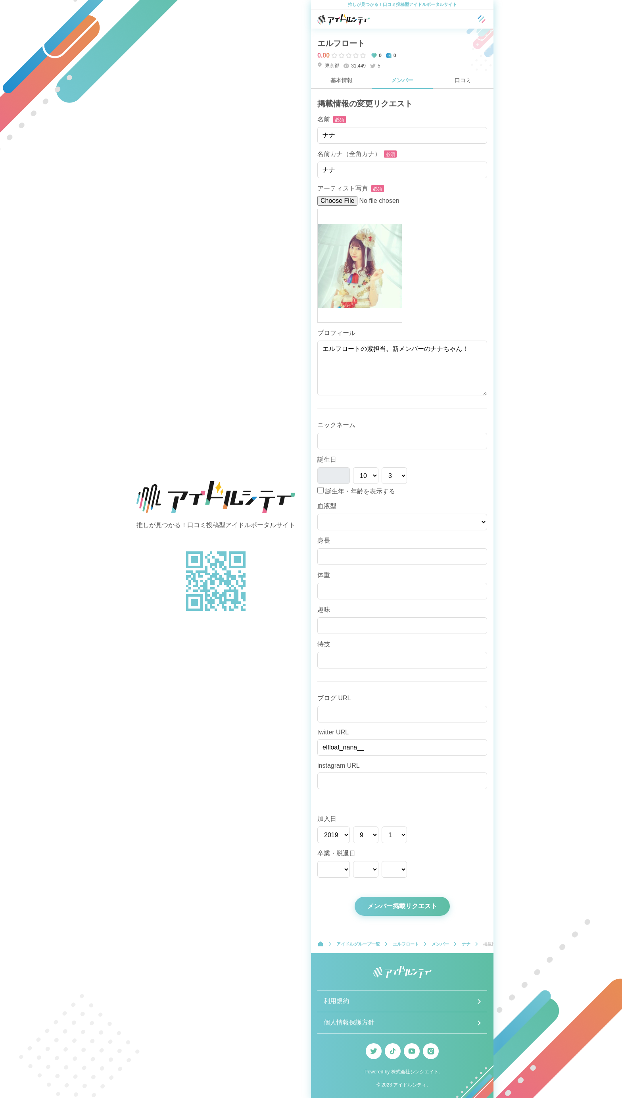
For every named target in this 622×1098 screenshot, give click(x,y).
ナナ (466, 944)
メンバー (402, 80)
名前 (323, 119)
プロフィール (336, 332)
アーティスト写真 (342, 188)
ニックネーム (336, 425)
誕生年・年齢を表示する (356, 491)
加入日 (326, 818)
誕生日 (326, 459)
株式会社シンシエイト (415, 1072)
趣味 (323, 609)
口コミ (463, 80)
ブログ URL (334, 698)
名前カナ (349, 153)
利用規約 (336, 1001)
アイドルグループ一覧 (358, 944)
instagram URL (338, 765)
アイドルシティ (409, 1085)
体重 (323, 575)
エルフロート (341, 43)
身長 (323, 540)
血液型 (326, 506)
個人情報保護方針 (349, 1022)
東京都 (328, 65)
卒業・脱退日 (336, 853)
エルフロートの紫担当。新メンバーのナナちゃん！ (402, 368)
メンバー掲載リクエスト (402, 906)
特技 (323, 644)
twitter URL (333, 732)
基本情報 (341, 80)
